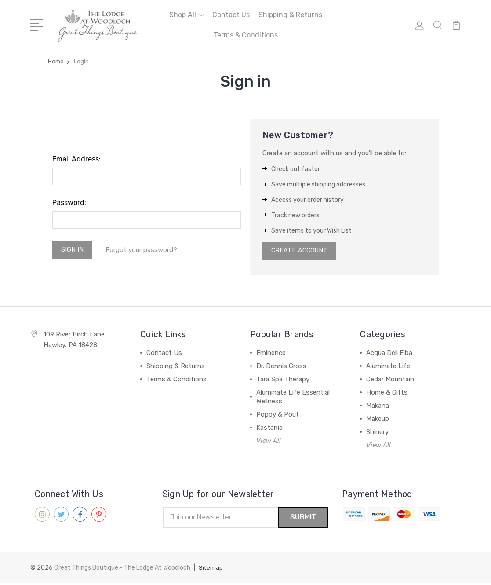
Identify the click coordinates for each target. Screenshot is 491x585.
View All (268, 442)
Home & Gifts (386, 394)
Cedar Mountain (390, 381)
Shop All (186, 15)
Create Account (301, 252)
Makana (377, 407)
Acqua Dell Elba (389, 354)
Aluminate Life (388, 368)
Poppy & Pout (277, 416)
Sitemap (211, 570)
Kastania (269, 429)
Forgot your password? (143, 250)
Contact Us (231, 15)
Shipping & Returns (290, 15)
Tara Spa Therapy (282, 381)
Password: (69, 202)
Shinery (377, 434)
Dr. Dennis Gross (281, 368)
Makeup (377, 420)
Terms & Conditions (246, 35)
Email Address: (76, 159)
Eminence (271, 354)
